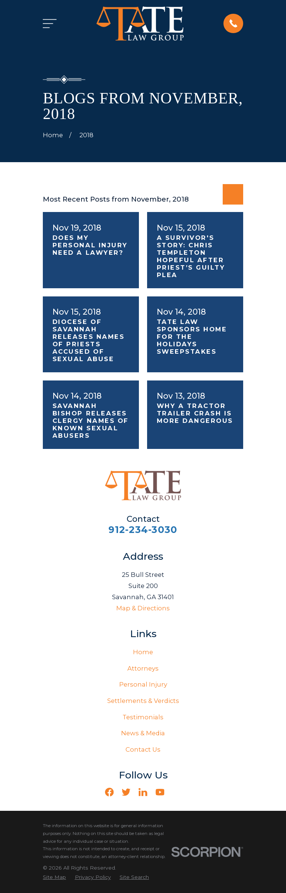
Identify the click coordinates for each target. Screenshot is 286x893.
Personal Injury (143, 684)
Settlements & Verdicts (143, 700)
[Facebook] (109, 792)
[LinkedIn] (143, 792)
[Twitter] (126, 792)
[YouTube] (160, 792)
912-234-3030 (142, 529)
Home (143, 652)
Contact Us (143, 749)
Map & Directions (143, 608)
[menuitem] (54, 877)
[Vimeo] (176, 792)
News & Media (143, 733)
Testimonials (143, 717)
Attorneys (143, 668)
